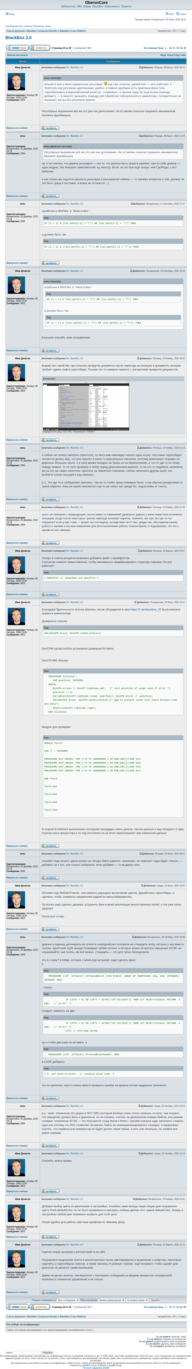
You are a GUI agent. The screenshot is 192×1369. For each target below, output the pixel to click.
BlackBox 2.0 (18, 37)
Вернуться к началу (17, 128)
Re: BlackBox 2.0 (74, 67)
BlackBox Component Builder (42, 31)
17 (174, 48)
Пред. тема (166, 55)
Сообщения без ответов (18, 26)
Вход (10, 14)
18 (177, 48)
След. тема (179, 55)
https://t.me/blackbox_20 (146, 609)
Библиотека (68, 6)
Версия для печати (17, 55)
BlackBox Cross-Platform (73, 31)
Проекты (126, 6)
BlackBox (98, 6)
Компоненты (112, 6)
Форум (87, 6)
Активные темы (42, 26)
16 (170, 48)
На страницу (150, 48)
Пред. (161, 48)
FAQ (170, 14)
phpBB (85, 1365)
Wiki (79, 6)
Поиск (181, 14)
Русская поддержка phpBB (96, 1368)
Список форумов (15, 31)
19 (181, 48)
